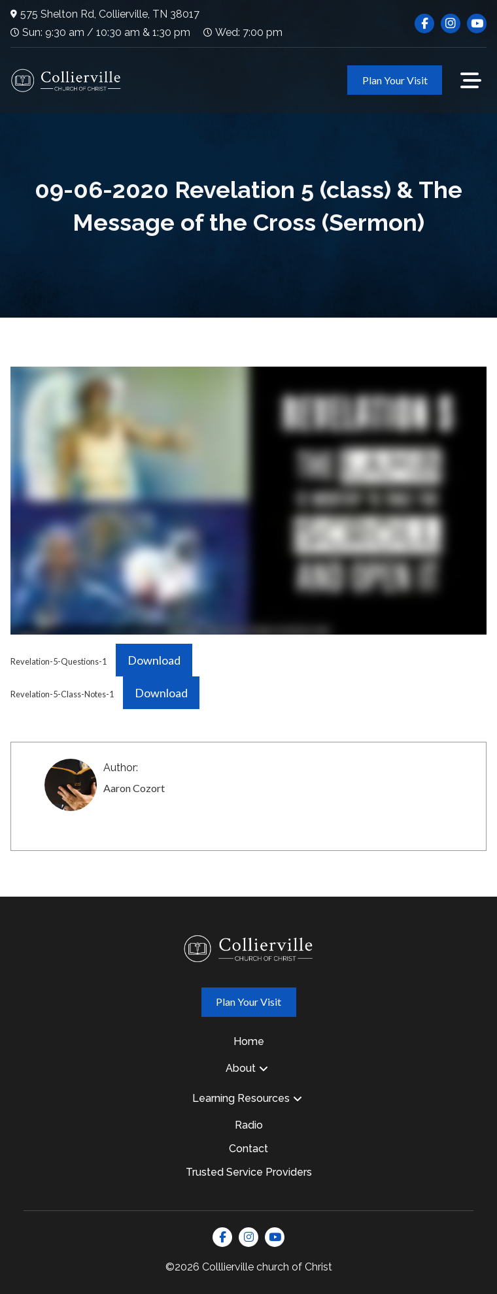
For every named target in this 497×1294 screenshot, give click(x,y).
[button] (471, 80)
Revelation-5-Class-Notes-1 (62, 694)
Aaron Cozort (134, 788)
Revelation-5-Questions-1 (58, 661)
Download (154, 660)
